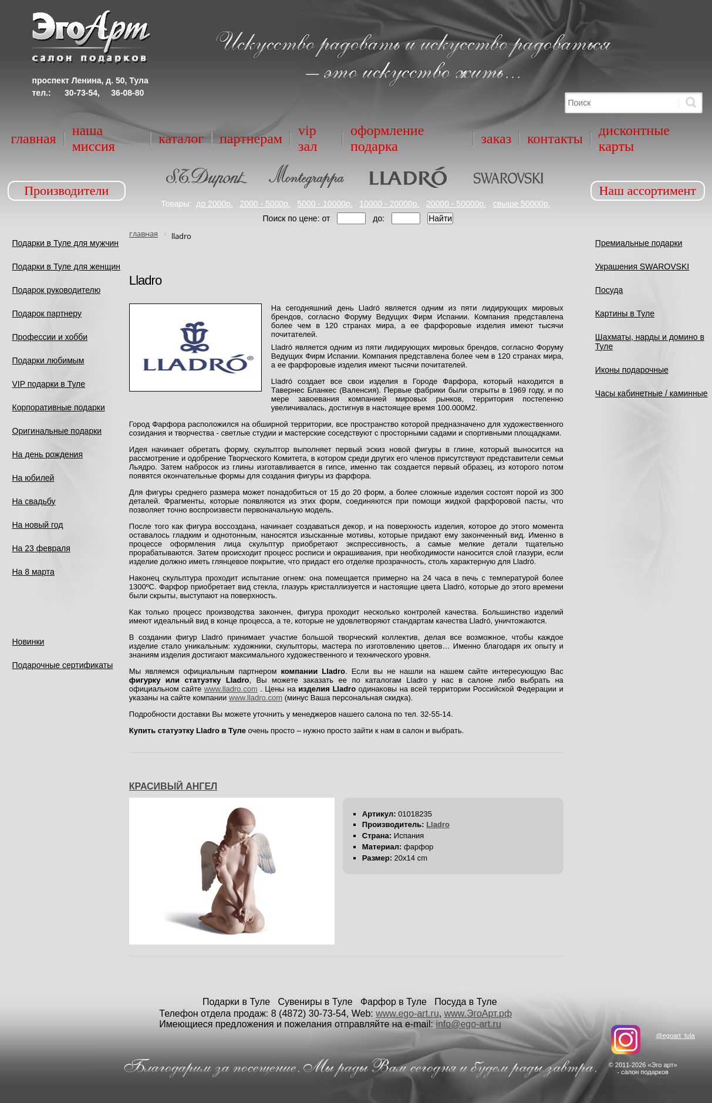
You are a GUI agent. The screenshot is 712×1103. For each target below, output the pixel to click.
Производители (66, 190)
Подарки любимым (48, 360)
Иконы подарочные (632, 370)
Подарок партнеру (47, 313)
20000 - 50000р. (456, 203)
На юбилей (33, 478)
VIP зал (307, 138)
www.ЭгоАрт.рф (478, 1013)
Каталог (181, 138)
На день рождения (47, 454)
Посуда (609, 290)
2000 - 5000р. (264, 203)
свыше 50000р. (522, 203)
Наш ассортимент (647, 190)
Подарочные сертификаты (62, 665)
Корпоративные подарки (58, 407)
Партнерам (251, 138)
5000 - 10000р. (324, 203)
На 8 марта (33, 571)
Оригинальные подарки (57, 431)
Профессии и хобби (50, 337)
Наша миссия (93, 138)
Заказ (496, 138)
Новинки (28, 641)
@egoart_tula (675, 1035)
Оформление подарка (387, 138)
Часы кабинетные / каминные (651, 393)
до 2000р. (214, 203)
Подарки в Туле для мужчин (65, 243)
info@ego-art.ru (468, 1024)
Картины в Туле (624, 313)
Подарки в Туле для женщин (66, 266)
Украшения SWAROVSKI (642, 266)
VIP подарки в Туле (49, 384)
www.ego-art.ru (407, 1013)
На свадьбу (34, 501)
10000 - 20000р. (389, 203)
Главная (33, 138)
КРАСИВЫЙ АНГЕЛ (173, 786)
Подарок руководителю (56, 290)
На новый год (37, 524)
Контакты (555, 138)
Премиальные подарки (639, 243)
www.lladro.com (231, 688)
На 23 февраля (41, 548)
